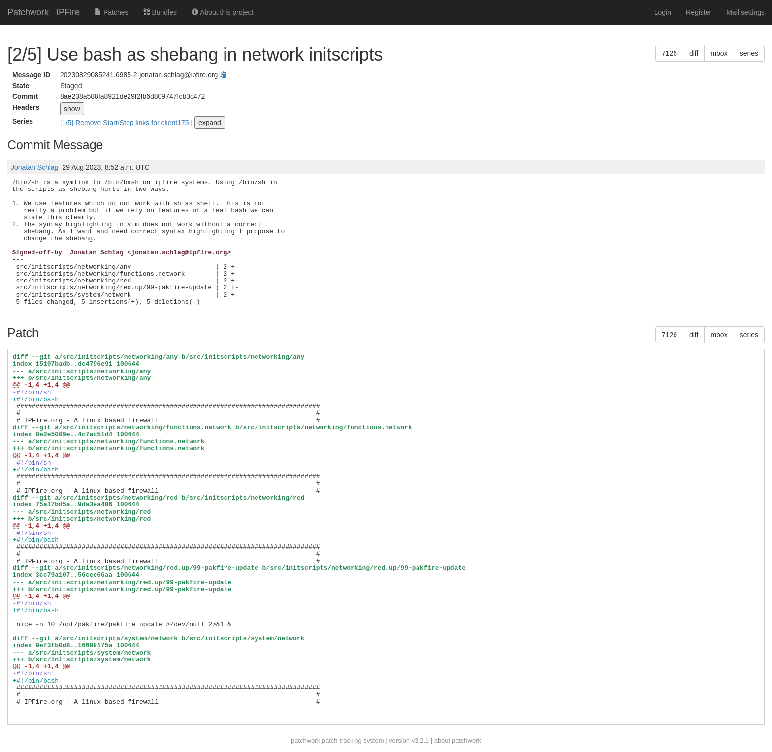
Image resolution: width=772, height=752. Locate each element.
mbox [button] (718, 53)
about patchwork (457, 740)
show (72, 109)
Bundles (160, 12)
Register (698, 12)
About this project (222, 12)
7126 (669, 53)
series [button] (749, 53)
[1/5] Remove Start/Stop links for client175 (125, 122)
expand (209, 122)
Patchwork (28, 12)
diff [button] (693, 53)
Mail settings (745, 12)
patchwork (305, 740)
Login (662, 12)
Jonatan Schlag (35, 167)
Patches (111, 12)
